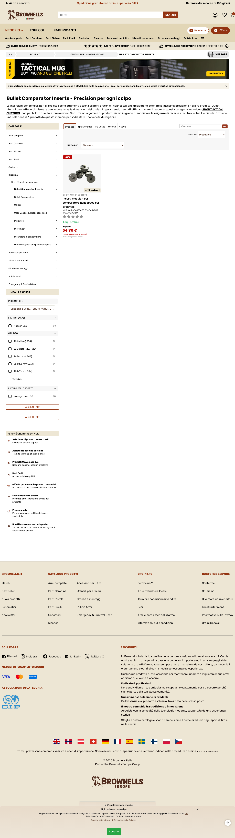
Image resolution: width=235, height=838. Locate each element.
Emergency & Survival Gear (94, 615)
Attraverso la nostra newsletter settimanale (34, 487)
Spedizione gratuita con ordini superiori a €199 (107, 3)
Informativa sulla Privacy (217, 615)
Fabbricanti (65, 30)
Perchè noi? (145, 583)
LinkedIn (73, 656)
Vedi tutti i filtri (32, 407)
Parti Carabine (34, 38)
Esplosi (37, 30)
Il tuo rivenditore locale (152, 591)
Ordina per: (72, 145)
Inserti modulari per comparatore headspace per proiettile (81, 202)
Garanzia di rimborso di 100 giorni (208, 3)
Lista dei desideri (225, 15)
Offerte (223, 30)
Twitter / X (94, 656)
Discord (9, 656)
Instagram (30, 656)
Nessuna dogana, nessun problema (30, 465)
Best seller (8, 591)
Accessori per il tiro (118, 38)
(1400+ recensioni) (127, 46)
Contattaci (208, 583)
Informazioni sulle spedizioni (156, 623)
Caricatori (84, 38)
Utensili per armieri (143, 38)
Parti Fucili (69, 38)
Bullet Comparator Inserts (73, 237)
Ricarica (98, 38)
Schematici (9, 607)
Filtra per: (192, 134)
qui (186, 813)
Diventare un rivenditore (217, 599)
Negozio (12, 30)
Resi (140, 607)
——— (202, 38)
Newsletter (8, 615)
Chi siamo (208, 591)
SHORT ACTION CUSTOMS (75, 195)
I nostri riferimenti (213, 607)
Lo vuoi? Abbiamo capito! (25, 442)
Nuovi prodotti (11, 599)
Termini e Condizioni (100, 820)
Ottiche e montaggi (169, 38)
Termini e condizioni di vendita (157, 599)
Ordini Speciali (211, 623)
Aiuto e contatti (17, 3)
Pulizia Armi (190, 38)
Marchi (6, 583)
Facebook (52, 656)
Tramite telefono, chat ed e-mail (28, 453)
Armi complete (13, 38)
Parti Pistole (53, 38)
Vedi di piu (17, 379)
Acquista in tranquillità (23, 476)
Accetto (114, 831)
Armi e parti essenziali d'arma (156, 615)
